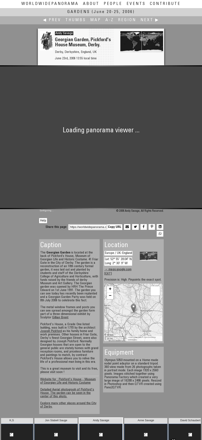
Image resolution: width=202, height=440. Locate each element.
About (91, 4)
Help (43, 220)
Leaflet (130, 337)
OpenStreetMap (150, 337)
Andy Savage (64, 33)
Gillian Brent (60, 317)
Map (95, 20)
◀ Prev (52, 20)
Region (127, 20)
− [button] (110, 296)
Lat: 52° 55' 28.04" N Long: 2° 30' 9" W (118, 261)
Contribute (165, 4)
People (113, 4)
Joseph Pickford (51, 331)
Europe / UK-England (118, 253)
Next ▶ (149, 20)
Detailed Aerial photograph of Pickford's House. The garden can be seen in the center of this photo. (67, 393)
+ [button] (110, 289)
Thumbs (75, 20)
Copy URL (114, 227)
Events (136, 4)
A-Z (109, 20)
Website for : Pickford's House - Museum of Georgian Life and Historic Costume (68, 381)
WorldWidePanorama (50, 4)
